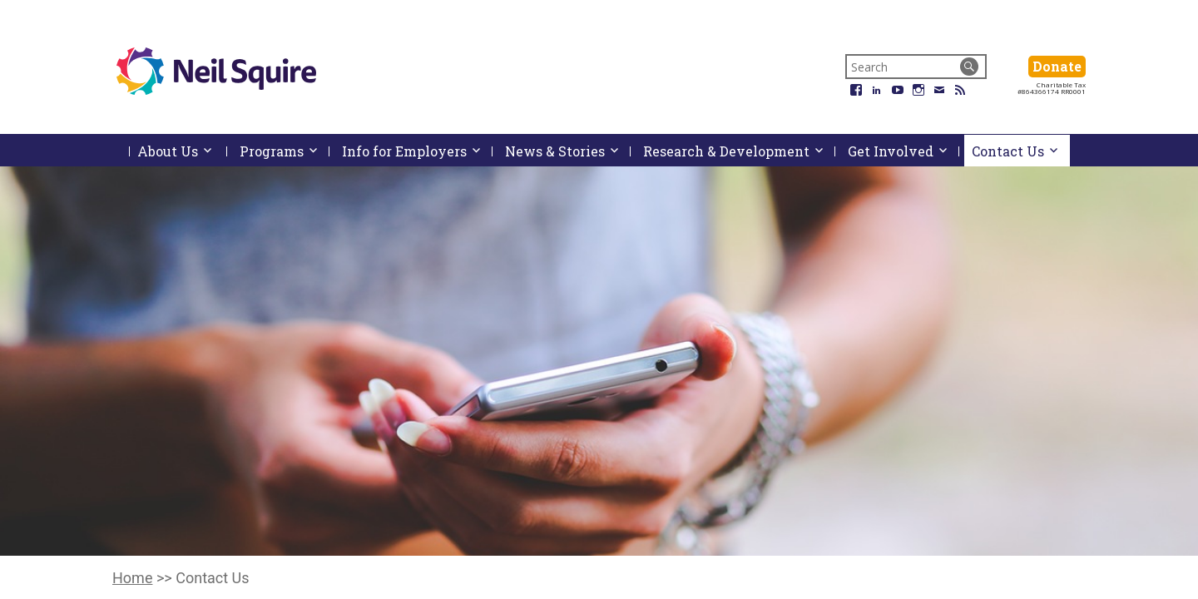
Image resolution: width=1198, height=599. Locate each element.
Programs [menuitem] (284, 151)
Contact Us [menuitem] (1021, 151)
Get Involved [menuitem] (903, 151)
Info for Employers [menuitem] (417, 151)
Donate (1059, 66)
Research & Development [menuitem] (739, 151)
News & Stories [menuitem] (568, 151)
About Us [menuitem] (182, 154)
